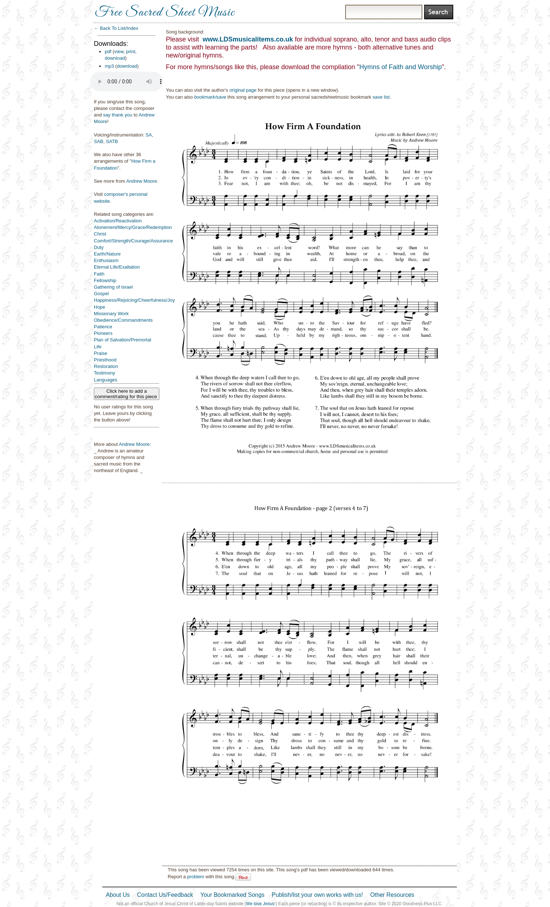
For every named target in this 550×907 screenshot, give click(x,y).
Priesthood (105, 360)
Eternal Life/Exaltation (117, 267)
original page (243, 90)
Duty (99, 247)
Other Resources (392, 895)
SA (149, 135)
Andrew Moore (141, 181)
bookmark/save (210, 97)
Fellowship (105, 280)
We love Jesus (260, 903)
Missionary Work (111, 313)
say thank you (117, 115)
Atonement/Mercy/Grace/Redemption (133, 227)
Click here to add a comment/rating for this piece (127, 393)
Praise (100, 353)
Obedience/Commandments (123, 320)
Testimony (104, 373)
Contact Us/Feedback (165, 895)
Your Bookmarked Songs (232, 895)
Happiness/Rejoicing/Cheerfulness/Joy (134, 300)
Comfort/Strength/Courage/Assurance (133, 240)
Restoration (106, 366)
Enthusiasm (106, 260)
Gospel (101, 293)
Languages (105, 380)
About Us (118, 895)
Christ (100, 234)
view (118, 51)
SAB (98, 141)
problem (195, 876)
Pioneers (103, 333)
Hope (99, 307)
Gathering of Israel (113, 287)
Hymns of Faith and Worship (400, 67)
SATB (112, 141)
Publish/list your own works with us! (317, 895)
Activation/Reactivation (118, 220)
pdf (108, 51)
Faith (99, 274)
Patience (103, 326)
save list (381, 97)
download (115, 58)
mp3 (109, 66)
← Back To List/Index (116, 28)
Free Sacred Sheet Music (165, 12)
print (130, 51)
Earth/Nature (107, 254)
